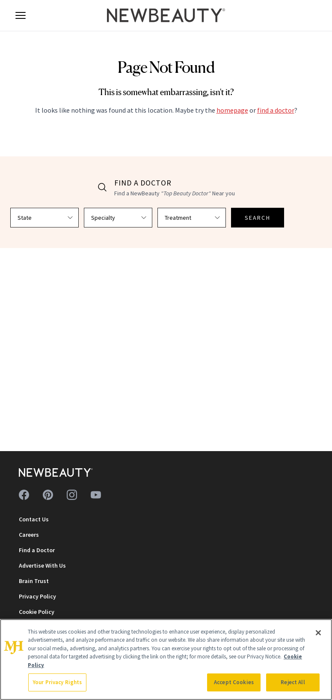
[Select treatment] (191, 217)
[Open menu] (20, 15)
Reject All (293, 682)
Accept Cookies (234, 682)
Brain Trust (34, 581)
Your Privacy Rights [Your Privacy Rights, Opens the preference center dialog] (57, 682)
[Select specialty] (118, 217)
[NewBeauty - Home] (166, 15)
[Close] (318, 632)
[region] (166, 659)
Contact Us (34, 519)
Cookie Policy (36, 612)
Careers (29, 534)
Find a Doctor (37, 550)
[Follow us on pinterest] (48, 495)
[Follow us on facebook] (24, 495)
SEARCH (257, 217)
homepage (232, 110)
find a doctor (275, 110)
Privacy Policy (37, 596)
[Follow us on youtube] (96, 495)
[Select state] (44, 217)
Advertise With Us (42, 565)
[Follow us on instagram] (72, 495)
